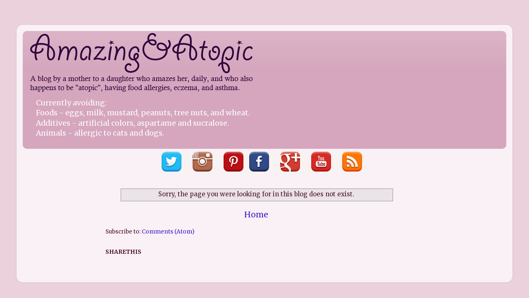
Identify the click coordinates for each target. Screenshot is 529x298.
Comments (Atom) (168, 231)
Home (256, 214)
